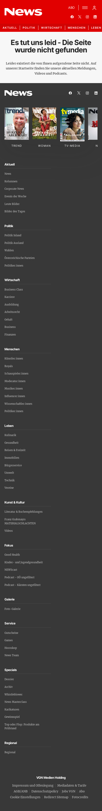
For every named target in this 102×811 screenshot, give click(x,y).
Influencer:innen (14, 396)
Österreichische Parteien (19, 258)
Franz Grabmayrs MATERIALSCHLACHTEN (20, 521)
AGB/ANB (21, 791)
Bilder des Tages (14, 211)
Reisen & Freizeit (14, 450)
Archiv (8, 686)
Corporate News (14, 188)
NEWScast (10, 569)
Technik (9, 480)
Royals (8, 366)
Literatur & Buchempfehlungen (23, 511)
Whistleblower (13, 694)
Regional (10, 752)
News (7, 173)
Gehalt (8, 319)
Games (8, 640)
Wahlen (9, 250)
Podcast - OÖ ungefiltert (19, 577)
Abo (82, 791)
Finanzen (10, 334)
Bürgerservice (13, 465)
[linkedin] (95, 16)
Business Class (13, 289)
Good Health (12, 554)
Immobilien (11, 457)
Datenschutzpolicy (44, 791)
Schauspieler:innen (16, 373)
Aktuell (10, 27)
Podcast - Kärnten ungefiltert (22, 585)
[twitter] (79, 16)
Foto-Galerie (12, 609)
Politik (29, 27)
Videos (8, 530)
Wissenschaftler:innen (18, 403)
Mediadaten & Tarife (71, 785)
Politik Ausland (14, 243)
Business (10, 327)
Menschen (77, 27)
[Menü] (85, 7)
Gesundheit (11, 442)
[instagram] (87, 16)
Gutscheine (11, 633)
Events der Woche (15, 196)
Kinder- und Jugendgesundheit (23, 562)
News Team (11, 655)
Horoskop (10, 648)
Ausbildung (11, 304)
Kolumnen (10, 181)
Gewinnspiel (12, 716)
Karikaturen (11, 709)
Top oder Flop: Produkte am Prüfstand (21, 726)
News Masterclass (15, 701)
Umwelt (9, 472)
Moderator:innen (14, 381)
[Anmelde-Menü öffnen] (94, 7)
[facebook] (72, 16)
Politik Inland (12, 235)
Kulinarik (10, 435)
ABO (71, 7)
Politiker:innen (13, 265)
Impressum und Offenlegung (32, 785)
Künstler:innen (13, 358)
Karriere (9, 297)
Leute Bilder (12, 204)
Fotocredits (80, 797)
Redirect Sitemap (56, 797)
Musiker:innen (13, 388)
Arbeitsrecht (12, 312)
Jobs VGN (68, 791)
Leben (96, 27)
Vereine (9, 487)
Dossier (9, 679)
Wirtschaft (51, 27)
